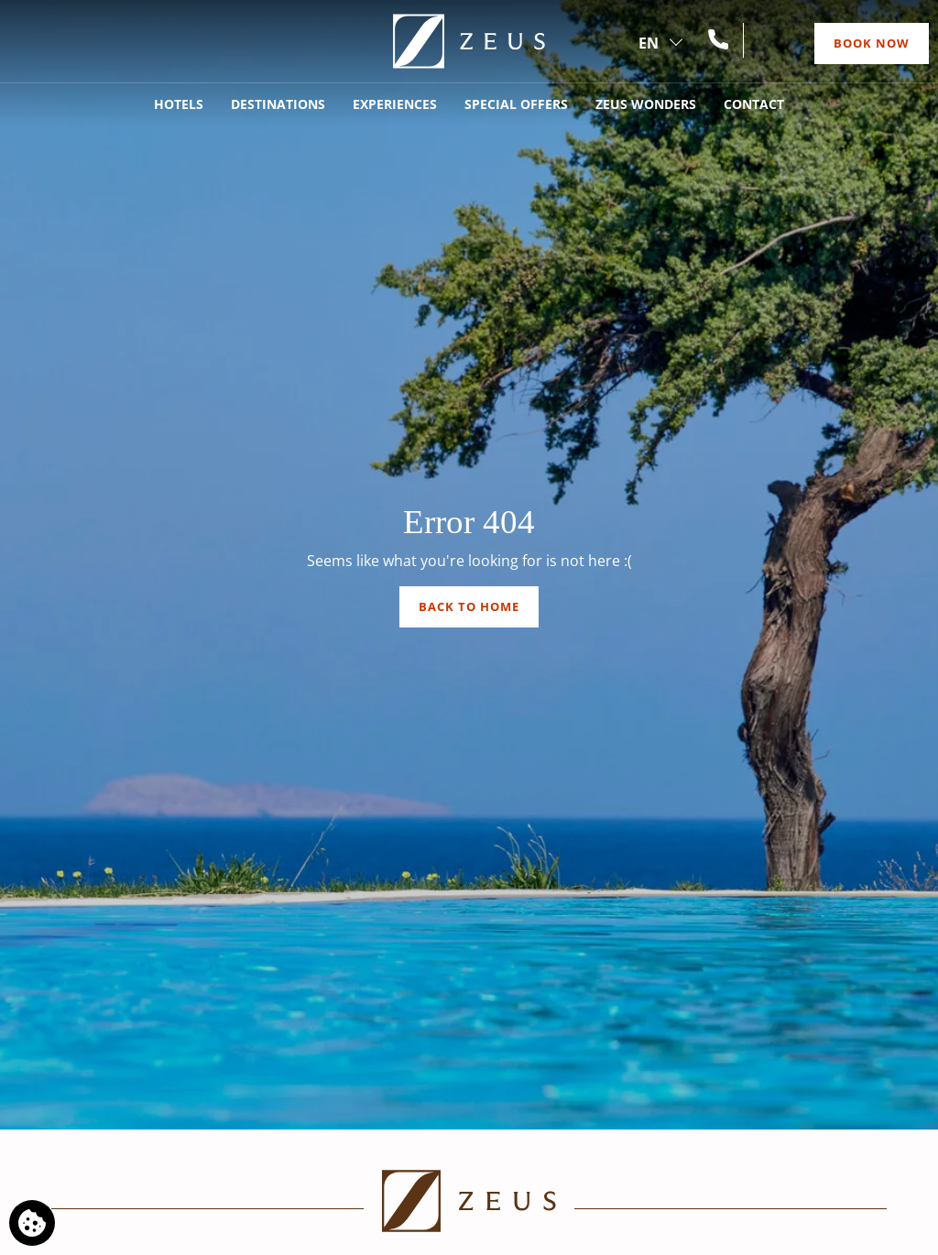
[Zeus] (469, 41)
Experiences (395, 104)
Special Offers (516, 104)
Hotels (178, 104)
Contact (754, 104)
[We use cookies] (32, 1223)
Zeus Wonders (645, 104)
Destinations (278, 104)
